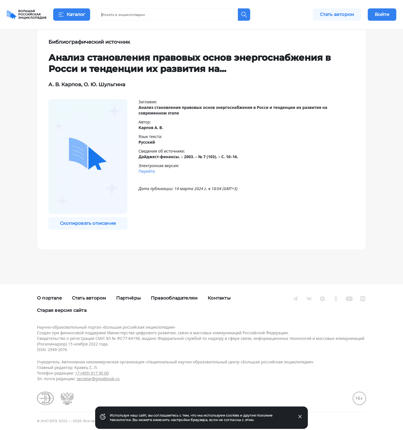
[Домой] (26, 15)
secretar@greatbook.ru (98, 378)
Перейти (147, 185)
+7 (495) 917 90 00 (92, 373)
